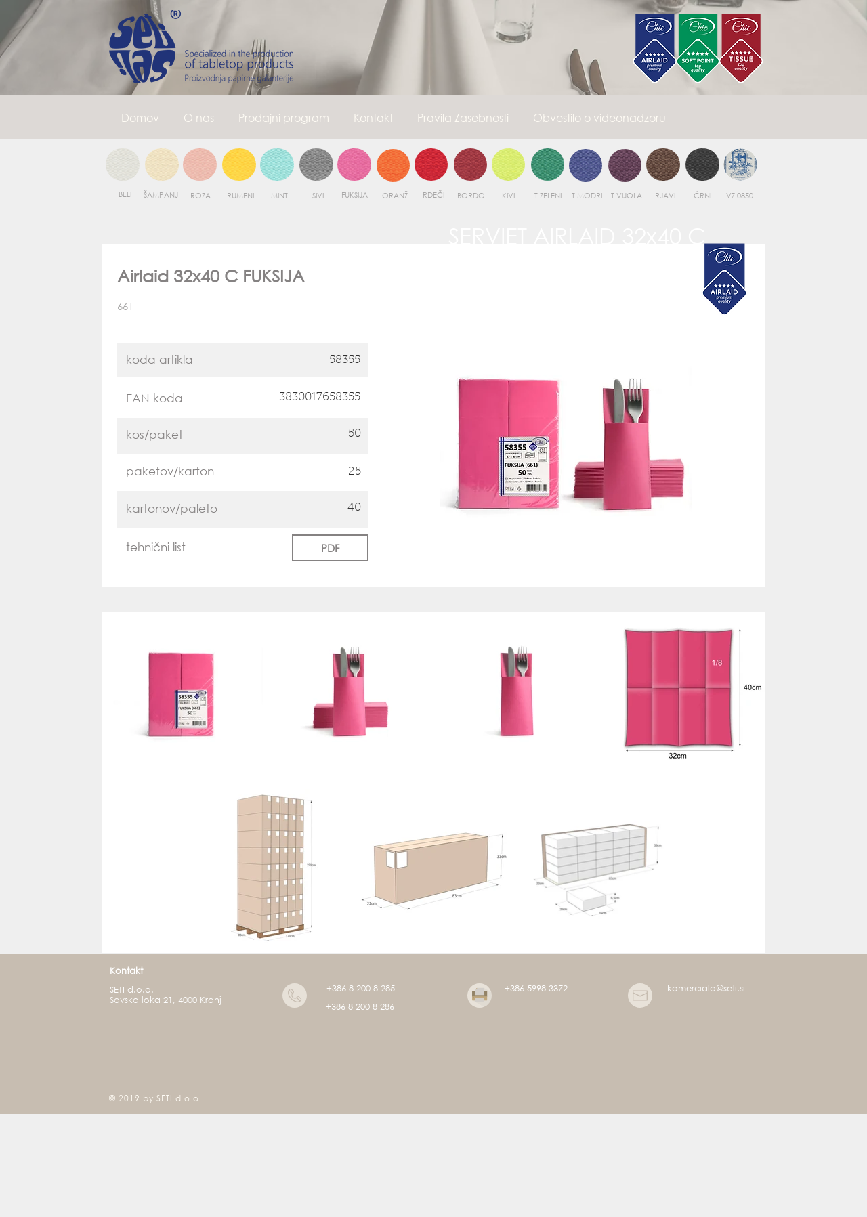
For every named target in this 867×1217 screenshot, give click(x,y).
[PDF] (330, 547)
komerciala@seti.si (706, 988)
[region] (123, 165)
